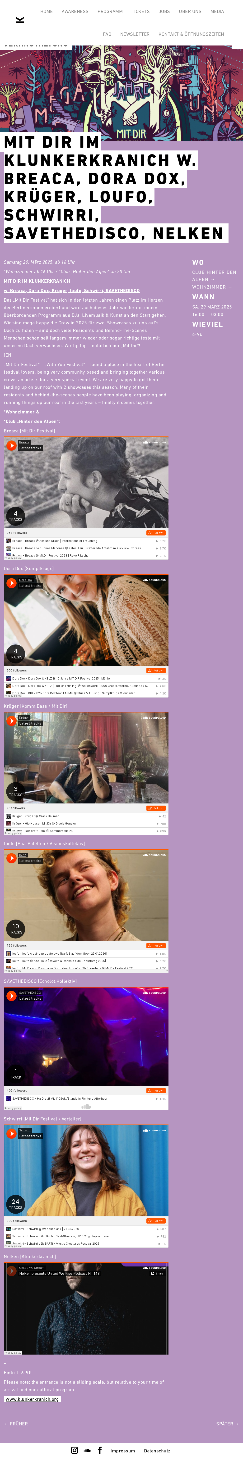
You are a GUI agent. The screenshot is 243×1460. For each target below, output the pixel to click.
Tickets (141, 11)
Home (46, 11)
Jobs (164, 11)
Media (217, 11)
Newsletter (135, 34)
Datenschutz (157, 1450)
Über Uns (190, 11)
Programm (110, 11)
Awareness (75, 11)
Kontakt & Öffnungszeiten (191, 34)
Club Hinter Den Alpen (214, 276)
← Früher (16, 1423)
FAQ (107, 34)
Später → (227, 1423)
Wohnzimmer (209, 287)
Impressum (123, 1450)
